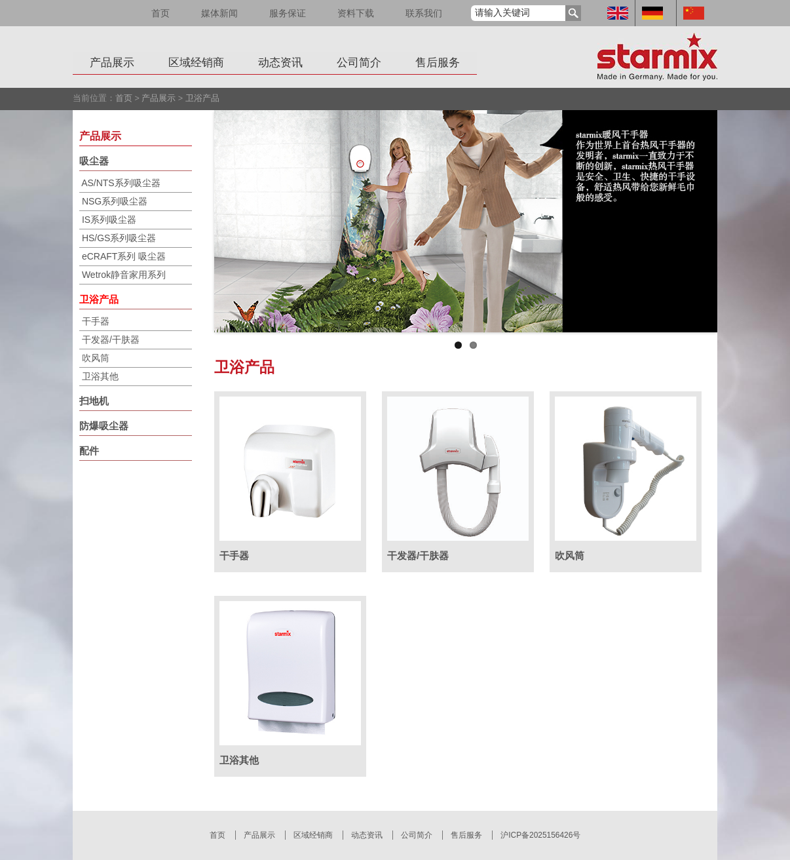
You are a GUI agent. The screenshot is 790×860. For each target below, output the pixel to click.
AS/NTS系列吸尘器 (120, 183)
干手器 (95, 321)
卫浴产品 (202, 98)
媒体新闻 (219, 13)
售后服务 (437, 62)
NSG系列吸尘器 (114, 201)
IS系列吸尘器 (109, 219)
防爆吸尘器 (103, 425)
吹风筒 (95, 358)
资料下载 (355, 13)
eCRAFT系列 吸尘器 (124, 256)
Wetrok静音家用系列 (124, 274)
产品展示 (112, 62)
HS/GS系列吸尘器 (119, 238)
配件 (89, 450)
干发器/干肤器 (111, 339)
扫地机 (94, 400)
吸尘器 (94, 160)
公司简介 (359, 62)
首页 (160, 13)
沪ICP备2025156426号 (540, 835)
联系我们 (423, 13)
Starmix (657, 57)
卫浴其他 (100, 376)
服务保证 (287, 13)
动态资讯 (280, 62)
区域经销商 (196, 62)
